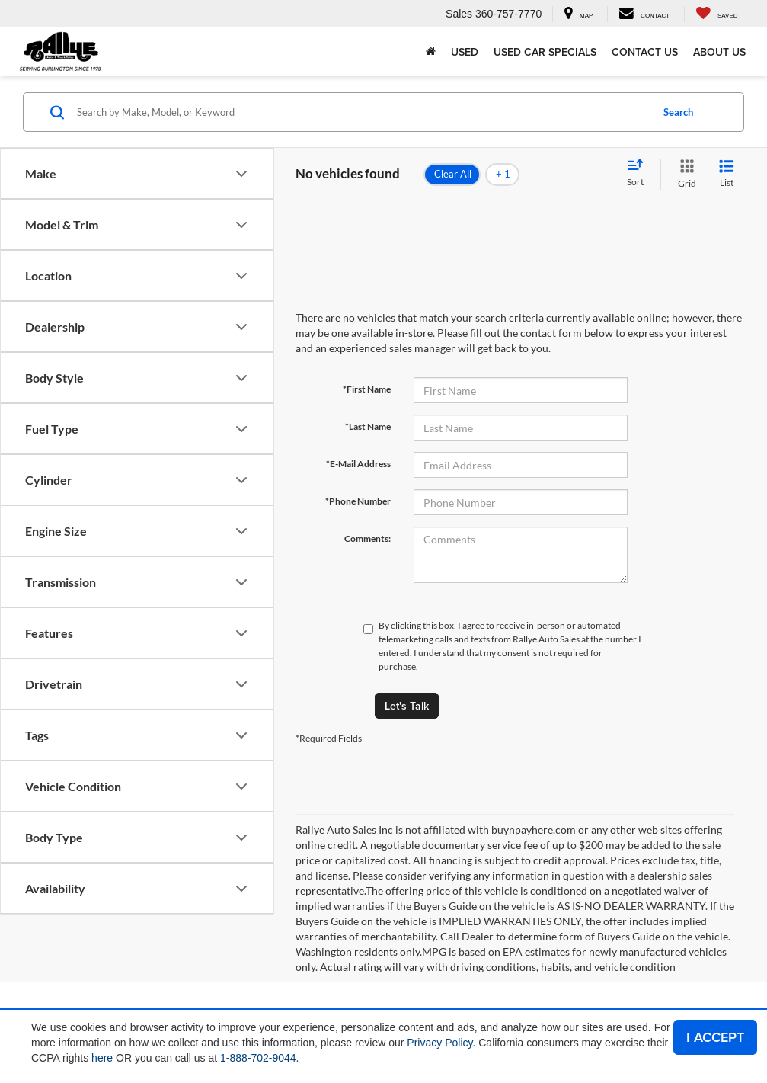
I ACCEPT (715, 1036)
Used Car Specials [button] (545, 51)
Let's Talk (407, 705)
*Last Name (368, 426)
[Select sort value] (639, 174)
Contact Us (645, 51)
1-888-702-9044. (259, 1058)
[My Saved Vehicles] (716, 14)
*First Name (367, 389)
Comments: (367, 538)
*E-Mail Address (358, 463)
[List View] (727, 174)
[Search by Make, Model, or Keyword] (361, 112)
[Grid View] (684, 174)
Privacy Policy (439, 1043)
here (102, 1058)
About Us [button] (719, 51)
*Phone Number (358, 501)
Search (678, 112)
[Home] (430, 51)
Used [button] (464, 51)
